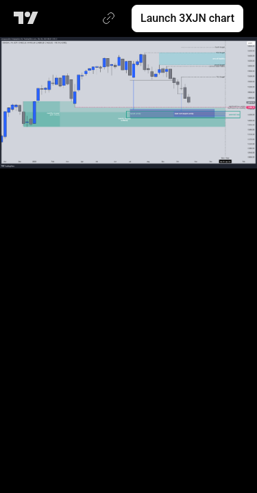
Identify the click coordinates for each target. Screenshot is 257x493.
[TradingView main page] (28, 18)
